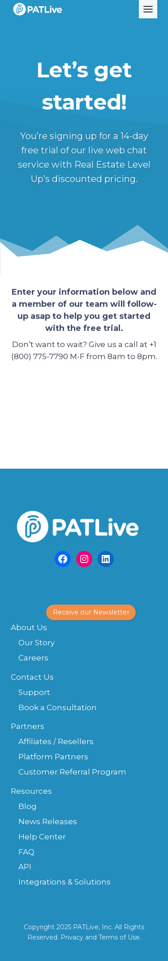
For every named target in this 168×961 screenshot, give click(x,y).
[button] (91, 612)
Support (34, 692)
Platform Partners (53, 756)
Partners (27, 726)
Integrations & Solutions (64, 881)
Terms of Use (119, 937)
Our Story (36, 642)
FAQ (26, 851)
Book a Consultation (57, 707)
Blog (27, 806)
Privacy (71, 937)
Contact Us (32, 677)
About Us (29, 627)
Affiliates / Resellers (56, 741)
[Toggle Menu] (148, 9)
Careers (33, 657)
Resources (31, 791)
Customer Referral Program (72, 771)
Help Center (42, 836)
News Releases (47, 821)
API (24, 866)
